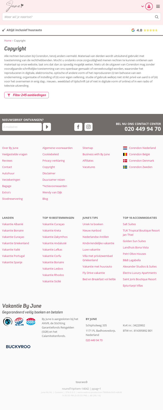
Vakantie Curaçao (13, 237)
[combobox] (81, 17)
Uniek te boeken (93, 224)
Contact (7, 167)
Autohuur (8, 173)
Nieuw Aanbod (92, 230)
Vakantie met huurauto (97, 266)
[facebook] (78, 127)
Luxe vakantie (91, 249)
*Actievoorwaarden (54, 186)
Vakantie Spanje (12, 262)
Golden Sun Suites (134, 241)
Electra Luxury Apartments (140, 273)
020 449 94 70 (143, 129)
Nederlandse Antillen (96, 237)
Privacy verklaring (53, 160)
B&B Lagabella (132, 260)
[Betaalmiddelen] (17, 346)
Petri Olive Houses (134, 254)
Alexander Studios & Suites (140, 266)
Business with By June (96, 154)
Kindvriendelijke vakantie (98, 243)
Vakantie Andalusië (54, 243)
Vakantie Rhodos (53, 275)
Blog (45, 199)
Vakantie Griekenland (15, 243)
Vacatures (89, 167)
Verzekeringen (11, 179)
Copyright (48, 167)
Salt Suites (129, 224)
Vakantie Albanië (12, 224)
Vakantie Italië (11, 249)
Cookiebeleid (50, 154)
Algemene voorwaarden (57, 148)
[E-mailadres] (22, 127)
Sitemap (88, 148)
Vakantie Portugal (13, 256)
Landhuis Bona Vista (136, 247)
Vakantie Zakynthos (54, 237)
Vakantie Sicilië (51, 281)
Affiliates (88, 160)
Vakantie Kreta (51, 230)
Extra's (6, 192)
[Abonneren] (47, 127)
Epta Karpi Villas (133, 285)
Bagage (6, 186)
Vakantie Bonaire (13, 230)
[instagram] (88, 127)
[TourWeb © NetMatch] (81, 382)
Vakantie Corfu (51, 256)
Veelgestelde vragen (14, 154)
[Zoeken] (157, 17)
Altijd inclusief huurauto (24, 30)
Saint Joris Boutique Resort (139, 279)
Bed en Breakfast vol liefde (99, 279)
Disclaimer (48, 173)
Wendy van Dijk (52, 192)
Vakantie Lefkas (52, 249)
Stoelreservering (12, 199)
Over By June (10, 148)
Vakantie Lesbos (52, 268)
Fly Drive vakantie (94, 273)
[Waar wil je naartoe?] (81, 17)
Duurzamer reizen (53, 179)
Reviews (7, 160)
